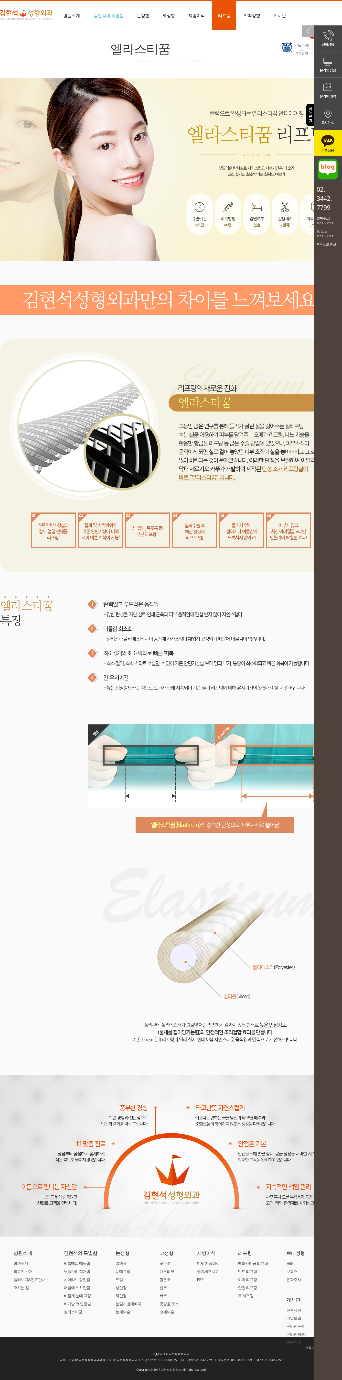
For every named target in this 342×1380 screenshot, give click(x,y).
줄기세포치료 (208, 1271)
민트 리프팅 (247, 1271)
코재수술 (167, 1311)
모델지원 (293, 1342)
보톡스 (291, 1271)
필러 (290, 1263)
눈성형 (143, 17)
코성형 (168, 17)
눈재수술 (123, 1311)
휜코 (163, 1287)
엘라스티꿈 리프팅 (253, 1263)
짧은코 (165, 1279)
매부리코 (167, 1271)
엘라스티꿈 (73, 1311)
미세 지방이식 (208, 1263)
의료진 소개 (22, 1271)
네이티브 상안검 (77, 1279)
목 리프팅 (245, 1295)
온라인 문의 (295, 1326)
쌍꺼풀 (121, 1263)
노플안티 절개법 (77, 1271)
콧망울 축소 (169, 1303)
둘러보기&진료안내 (29, 1279)
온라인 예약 (295, 1334)
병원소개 (71, 17)
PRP (200, 1279)
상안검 (121, 1287)
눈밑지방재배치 (128, 1303)
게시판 (279, 17)
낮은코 (165, 1263)
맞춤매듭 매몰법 (77, 1263)
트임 (119, 1279)
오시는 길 (21, 1287)
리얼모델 (293, 1318)
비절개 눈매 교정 (77, 1295)
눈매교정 (123, 1271)
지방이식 (196, 17)
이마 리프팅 (247, 1279)
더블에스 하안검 (77, 1287)
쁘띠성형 (252, 17)
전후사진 (293, 1310)
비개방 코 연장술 (77, 1303)
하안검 (121, 1295)
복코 (163, 1295)
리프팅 (224, 17)
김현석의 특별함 (109, 17)
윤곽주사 (293, 1279)
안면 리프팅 (247, 1287)
